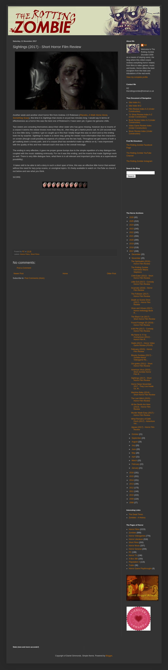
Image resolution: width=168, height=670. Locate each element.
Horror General (135, 549)
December (136, 254)
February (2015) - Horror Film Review (141, 350)
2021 (131, 236)
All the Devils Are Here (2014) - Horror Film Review (140, 406)
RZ (145, 45)
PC (130, 552)
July (134, 445)
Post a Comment (24, 268)
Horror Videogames (137, 536)
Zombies (132, 533)
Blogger (109, 656)
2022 (131, 232)
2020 (131, 240)
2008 (131, 502)
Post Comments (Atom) (34, 278)
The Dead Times (136, 514)
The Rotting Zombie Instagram (139, 161)
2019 (131, 243)
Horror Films (25, 254)
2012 (131, 488)
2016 (131, 473)
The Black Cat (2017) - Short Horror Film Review (143, 318)
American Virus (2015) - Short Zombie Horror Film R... (141, 372)
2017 (131, 251)
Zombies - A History (137, 518)
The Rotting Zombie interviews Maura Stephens (139, 269)
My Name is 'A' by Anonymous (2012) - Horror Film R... (141, 337)
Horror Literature (136, 539)
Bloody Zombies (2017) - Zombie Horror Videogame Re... (141, 357)
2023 (131, 229)
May (134, 453)
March (135, 460)
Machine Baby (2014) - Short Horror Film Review (143, 393)
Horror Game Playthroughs (140, 568)
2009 (131, 499)
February (136, 464)
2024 (131, 225)
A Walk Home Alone (98, 115)
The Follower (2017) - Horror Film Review (140, 295)
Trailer (131, 565)
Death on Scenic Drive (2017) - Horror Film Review (140, 302)
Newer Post (19, 273)
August (135, 442)
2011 (131, 491)
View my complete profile (137, 77)
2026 (131, 217)
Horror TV (133, 555)
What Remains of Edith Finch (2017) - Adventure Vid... (143, 421)
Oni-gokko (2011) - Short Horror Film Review (141, 365)
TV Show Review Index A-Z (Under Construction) (140, 115)
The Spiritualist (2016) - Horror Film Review (141, 262)
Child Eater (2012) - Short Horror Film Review (142, 277)
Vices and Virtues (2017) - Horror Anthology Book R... (142, 310)
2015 (131, 476)
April (134, 457)
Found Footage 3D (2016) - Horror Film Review (142, 324)
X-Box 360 (133, 559)
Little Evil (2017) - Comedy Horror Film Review (142, 283)
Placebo (84, 115)
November (136, 258)
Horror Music (134, 546)
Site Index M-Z (135, 106)
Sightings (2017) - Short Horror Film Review (141, 379)
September (137, 438)
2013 (131, 484)
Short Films (35, 254)
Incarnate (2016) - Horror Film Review (141, 289)
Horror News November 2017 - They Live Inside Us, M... (142, 386)
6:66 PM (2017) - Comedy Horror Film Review (142, 330)
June (134, 449)
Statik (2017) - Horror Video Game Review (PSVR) (143, 344)
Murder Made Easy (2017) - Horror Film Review (143, 414)
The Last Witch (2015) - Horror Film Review (141, 399)
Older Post (111, 273)
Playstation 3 (134, 562)
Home (65, 273)
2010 (131, 495)
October (135, 434)
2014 (131, 480)
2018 (131, 247)
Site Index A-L (135, 102)
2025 (131, 221)
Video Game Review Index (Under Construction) (140, 127)
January (135, 468)
